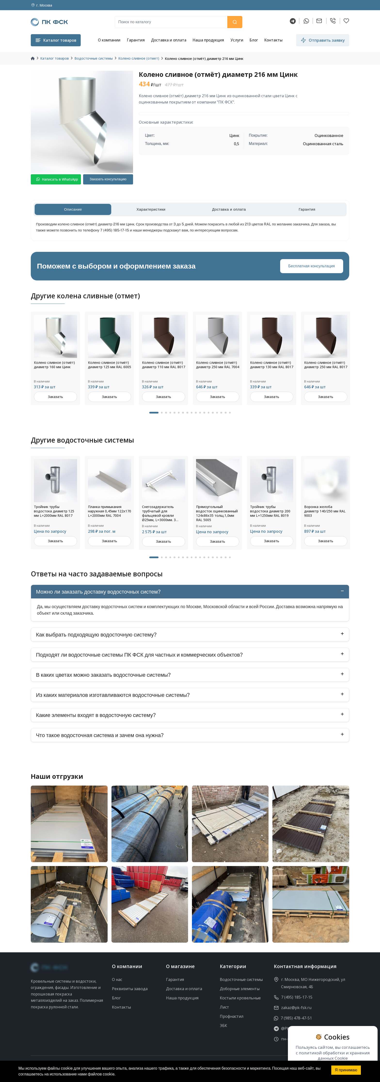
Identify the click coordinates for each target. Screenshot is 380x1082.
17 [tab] (226, 413)
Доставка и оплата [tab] (229, 209)
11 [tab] (200, 413)
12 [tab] (204, 413)
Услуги (236, 40)
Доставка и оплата (168, 40)
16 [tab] (221, 413)
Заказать (55, 396)
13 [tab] (209, 413)
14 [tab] (213, 413)
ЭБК (223, 1025)
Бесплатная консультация (311, 266)
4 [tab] (170, 413)
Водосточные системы (93, 58)
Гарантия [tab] (307, 209)
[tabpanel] (55, 358)
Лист (224, 1007)
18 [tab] (230, 413)
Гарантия (135, 40)
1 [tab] (153, 413)
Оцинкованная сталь (323, 143)
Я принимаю (346, 1070)
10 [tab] (196, 413)
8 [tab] (187, 413)
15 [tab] (217, 413)
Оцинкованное (329, 135)
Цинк (234, 135)
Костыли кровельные (240, 998)
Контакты (273, 40)
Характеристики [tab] (151, 209)
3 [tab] (166, 413)
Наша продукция (208, 40)
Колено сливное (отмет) (138, 58)
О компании (109, 40)
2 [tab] (162, 413)
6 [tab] (179, 413)
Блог (254, 40)
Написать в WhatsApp (57, 179)
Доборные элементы (240, 988)
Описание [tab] (73, 209)
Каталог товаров (54, 58)
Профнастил (231, 1016)
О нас (117, 979)
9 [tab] (192, 413)
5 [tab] (174, 413)
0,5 (236, 143)
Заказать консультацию (108, 179)
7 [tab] (183, 413)
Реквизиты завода (130, 988)
